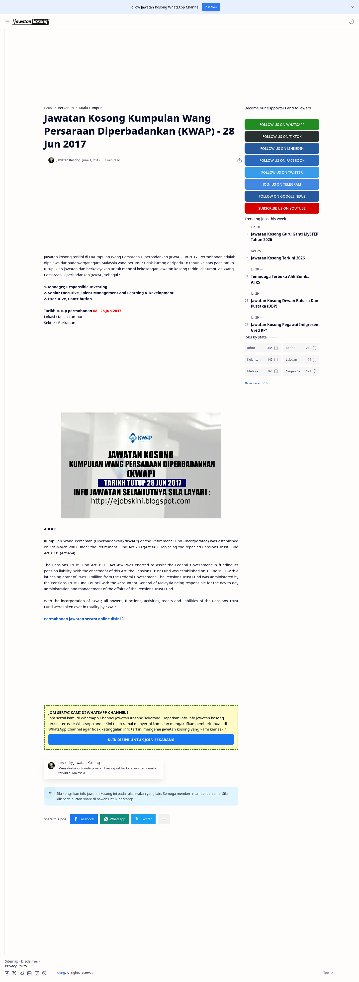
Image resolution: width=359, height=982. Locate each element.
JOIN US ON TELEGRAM (308, 183)
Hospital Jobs (17, 133)
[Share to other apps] (190, 818)
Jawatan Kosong (88, 972)
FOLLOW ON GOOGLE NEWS (308, 195)
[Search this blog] (103, 21)
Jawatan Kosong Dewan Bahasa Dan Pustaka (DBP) (311, 302)
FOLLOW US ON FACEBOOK (308, 159)
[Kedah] (328, 346)
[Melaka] (289, 370)
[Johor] (289, 346)
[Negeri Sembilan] (328, 370)
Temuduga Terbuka (22, 114)
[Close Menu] (351, 7)
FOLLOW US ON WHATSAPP (308, 123)
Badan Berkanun (27, 69)
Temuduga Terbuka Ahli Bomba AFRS (306, 278)
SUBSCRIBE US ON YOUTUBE (308, 207)
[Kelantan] (289, 358)
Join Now (211, 7)
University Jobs (18, 124)
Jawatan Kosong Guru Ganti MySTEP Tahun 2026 (311, 235)
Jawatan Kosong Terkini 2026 (304, 256)
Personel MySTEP (20, 104)
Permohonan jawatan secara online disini (109, 617)
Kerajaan (21, 59)
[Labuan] (328, 358)
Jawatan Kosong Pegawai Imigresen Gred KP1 (311, 326)
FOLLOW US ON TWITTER (308, 171)
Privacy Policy (16, 966)
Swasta (19, 78)
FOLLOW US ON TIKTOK (308, 135)
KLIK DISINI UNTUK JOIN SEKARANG (167, 738)
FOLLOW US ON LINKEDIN (308, 147)
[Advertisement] (28, 246)
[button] (350, 21)
